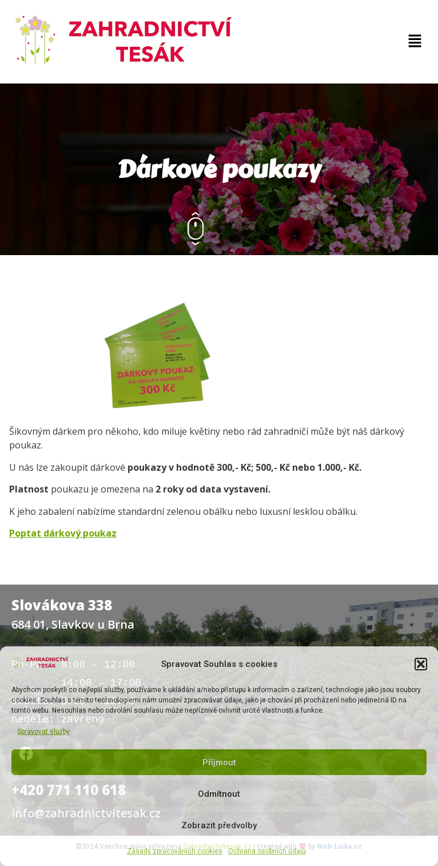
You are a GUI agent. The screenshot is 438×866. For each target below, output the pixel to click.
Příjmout (219, 762)
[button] (421, 664)
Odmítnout (219, 794)
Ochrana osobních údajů (267, 851)
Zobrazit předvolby (219, 825)
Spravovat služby (43, 732)
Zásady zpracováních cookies (174, 851)
